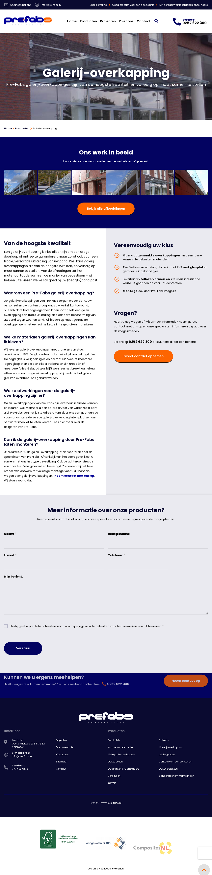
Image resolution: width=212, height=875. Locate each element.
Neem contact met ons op (74, 484)
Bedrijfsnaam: (119, 534)
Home (72, 21)
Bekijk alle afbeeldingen (106, 208)
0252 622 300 (140, 350)
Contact (143, 21)
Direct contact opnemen (143, 364)
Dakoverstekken (168, 768)
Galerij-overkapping (171, 747)
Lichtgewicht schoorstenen (175, 761)
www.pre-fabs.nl (111, 803)
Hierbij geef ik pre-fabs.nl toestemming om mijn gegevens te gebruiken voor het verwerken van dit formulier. (87, 626)
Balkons (164, 740)
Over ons (126, 21)
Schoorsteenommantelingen (176, 775)
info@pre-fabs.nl (48, 4)
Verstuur (23, 648)
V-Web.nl (118, 868)
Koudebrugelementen (121, 747)
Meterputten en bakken (121, 754)
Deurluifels (114, 740)
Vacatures (62, 754)
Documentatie (64, 747)
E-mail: (10, 555)
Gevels (112, 783)
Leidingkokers (167, 754)
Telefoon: (116, 555)
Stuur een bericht (17, 4)
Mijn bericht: (13, 577)
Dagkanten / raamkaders (123, 768)
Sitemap (61, 761)
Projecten (108, 21)
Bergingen (114, 775)
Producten (88, 21)
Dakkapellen (115, 761)
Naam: (10, 533)
